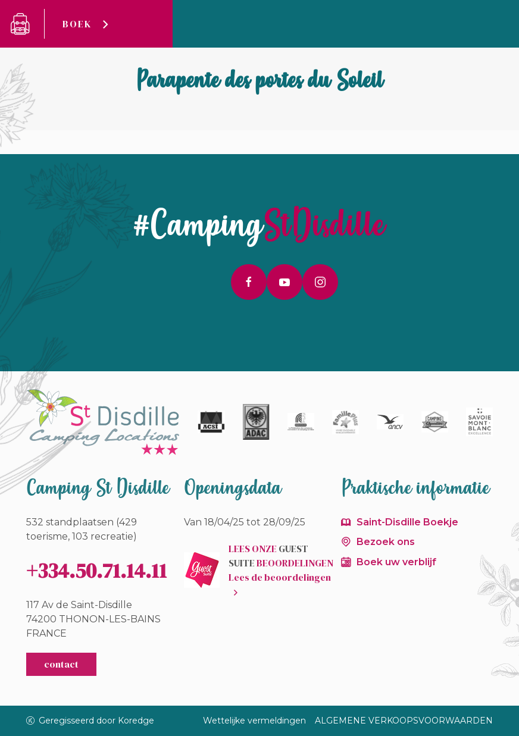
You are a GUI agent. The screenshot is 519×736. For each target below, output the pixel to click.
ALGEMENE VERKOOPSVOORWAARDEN (404, 720)
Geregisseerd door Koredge (90, 720)
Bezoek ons (386, 541)
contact (61, 664)
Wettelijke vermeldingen (254, 720)
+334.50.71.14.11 (96, 570)
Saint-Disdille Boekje (407, 522)
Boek (77, 23)
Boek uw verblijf (396, 562)
